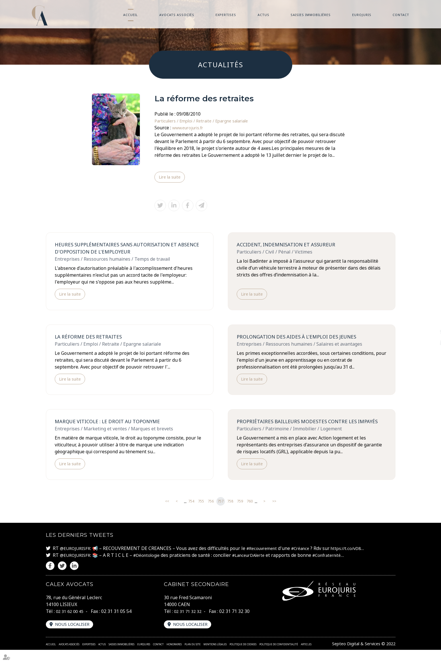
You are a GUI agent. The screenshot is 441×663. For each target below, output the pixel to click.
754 (191, 514)
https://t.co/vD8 (357, 561)
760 (250, 514)
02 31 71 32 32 (189, 624)
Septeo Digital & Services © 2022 (360, 657)
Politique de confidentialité (278, 657)
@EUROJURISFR (76, 561)
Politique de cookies (243, 657)
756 (211, 514)
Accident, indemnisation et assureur (290, 245)
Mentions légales (215, 657)
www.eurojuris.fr (190, 127)
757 (220, 514)
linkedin (429, 343)
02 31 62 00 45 (71, 624)
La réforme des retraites (90, 339)
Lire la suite (171, 177)
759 (240, 514)
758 (230, 514)
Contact (401, 15)
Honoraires (174, 657)
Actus (263, 15)
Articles (306, 657)
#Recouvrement (267, 561)
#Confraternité (340, 568)
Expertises (225, 15)
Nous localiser (74, 637)
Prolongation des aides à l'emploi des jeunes (301, 339)
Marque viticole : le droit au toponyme (112, 425)
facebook (429, 320)
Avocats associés (176, 15)
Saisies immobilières (311, 15)
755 (201, 514)
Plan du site (193, 657)
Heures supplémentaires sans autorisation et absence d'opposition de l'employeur (121, 249)
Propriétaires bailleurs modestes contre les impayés (301, 429)
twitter (429, 331)
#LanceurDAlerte (257, 568)
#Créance (308, 561)
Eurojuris (361, 15)
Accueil (130, 15)
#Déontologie (151, 568)
